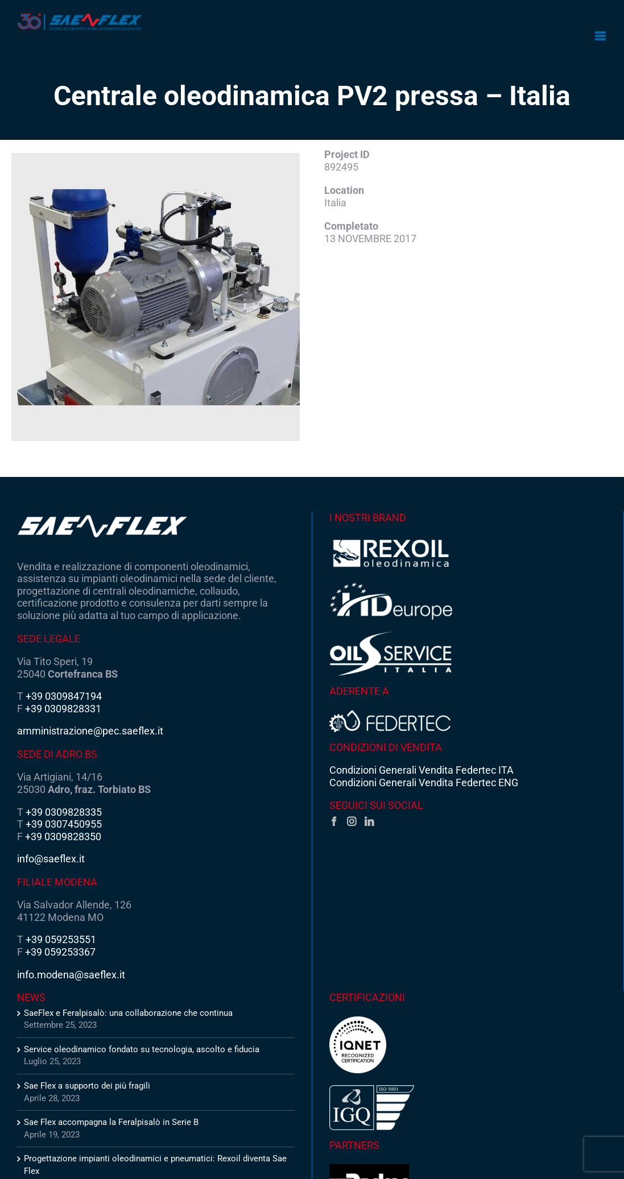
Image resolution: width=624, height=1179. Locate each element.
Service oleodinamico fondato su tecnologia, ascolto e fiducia (141, 1049)
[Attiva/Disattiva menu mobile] (601, 36)
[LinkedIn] (369, 821)
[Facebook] (333, 821)
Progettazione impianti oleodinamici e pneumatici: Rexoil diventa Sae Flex (155, 1164)
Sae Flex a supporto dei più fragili (87, 1086)
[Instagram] (351, 821)
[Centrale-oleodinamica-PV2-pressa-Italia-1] (155, 297)
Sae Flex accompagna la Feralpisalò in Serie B (111, 1122)
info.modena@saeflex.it (71, 975)
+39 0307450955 (64, 824)
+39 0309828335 (64, 812)
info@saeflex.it (51, 859)
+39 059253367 (60, 952)
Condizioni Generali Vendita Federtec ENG (423, 782)
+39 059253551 (61, 939)
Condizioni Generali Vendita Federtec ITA (421, 770)
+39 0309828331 (63, 709)
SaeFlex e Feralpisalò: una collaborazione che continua (128, 1013)
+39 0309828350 (63, 836)
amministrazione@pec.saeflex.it (90, 731)
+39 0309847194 (64, 696)
